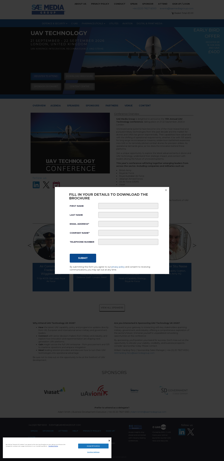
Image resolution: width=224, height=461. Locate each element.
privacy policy (118, 267)
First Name (77, 206)
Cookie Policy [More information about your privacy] (53, 446)
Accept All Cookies (93, 446)
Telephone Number (82, 241)
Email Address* (79, 224)
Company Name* (80, 232)
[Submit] (83, 258)
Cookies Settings (93, 452)
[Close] (109, 440)
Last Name (76, 215)
